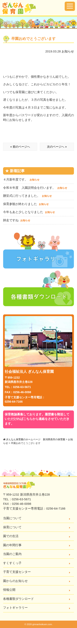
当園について (12, 518)
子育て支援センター (17, 572)
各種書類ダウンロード (18, 598)
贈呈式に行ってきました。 (27, 195)
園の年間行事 (12, 545)
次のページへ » (57, 146)
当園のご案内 (12, 554)
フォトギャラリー (15, 607)
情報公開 (9, 589)
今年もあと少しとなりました (29, 212)
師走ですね (16, 220)
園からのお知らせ (15, 581)
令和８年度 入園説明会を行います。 (35, 187)
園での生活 (10, 536)
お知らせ (68, 51)
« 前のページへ (20, 146)
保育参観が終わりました (26, 204)
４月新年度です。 (21, 179)
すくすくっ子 (12, 563)
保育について (12, 527)
